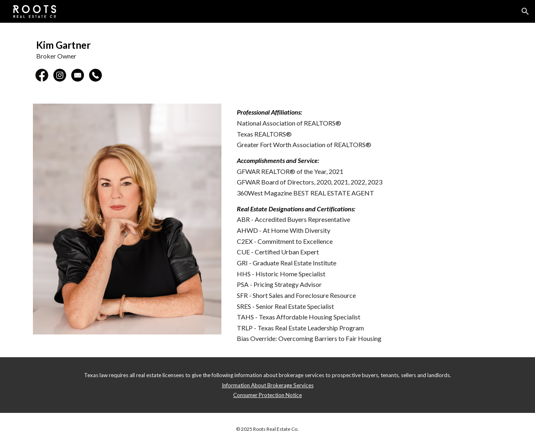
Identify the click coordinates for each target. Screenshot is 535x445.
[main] (267, 49)
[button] (525, 11)
